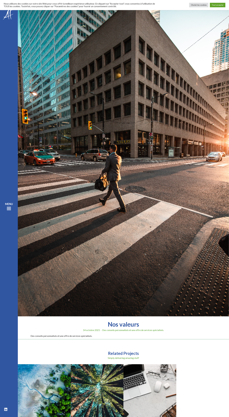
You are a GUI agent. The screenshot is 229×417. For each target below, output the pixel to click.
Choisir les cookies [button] (199, 5)
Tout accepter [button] (218, 5)
